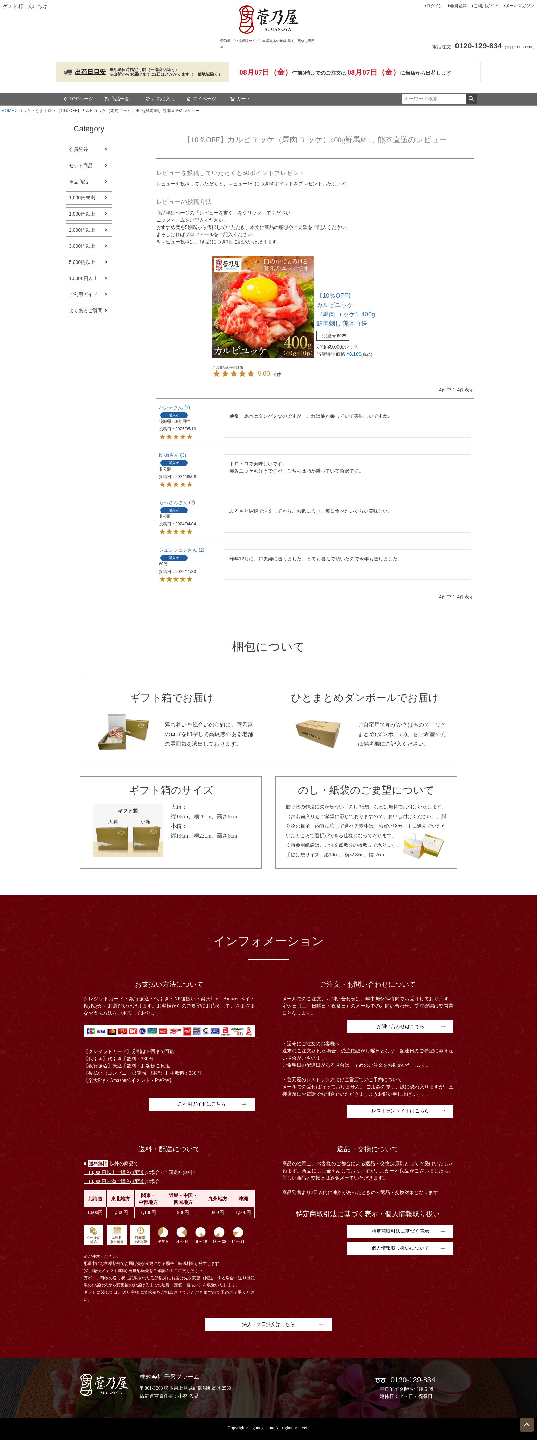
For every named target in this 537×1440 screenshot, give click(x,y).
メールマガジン (519, 5)
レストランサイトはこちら (400, 1110)
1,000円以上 (82, 214)
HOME (8, 110)
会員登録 (458, 5)
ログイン (434, 5)
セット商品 (81, 165)
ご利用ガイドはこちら (202, 1104)
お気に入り (160, 98)
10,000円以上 (83, 278)
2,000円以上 (82, 230)
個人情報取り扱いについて (400, 1248)
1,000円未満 (82, 197)
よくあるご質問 (85, 310)
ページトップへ (527, 1425)
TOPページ (78, 98)
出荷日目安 (90, 72)
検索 (471, 99)
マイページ (201, 98)
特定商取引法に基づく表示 (400, 1231)
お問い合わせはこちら (400, 1026)
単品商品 (78, 181)
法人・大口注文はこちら (268, 1324)
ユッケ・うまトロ (35, 110)
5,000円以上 (82, 262)
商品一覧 (116, 98)
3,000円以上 (82, 246)
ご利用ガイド (486, 5)
